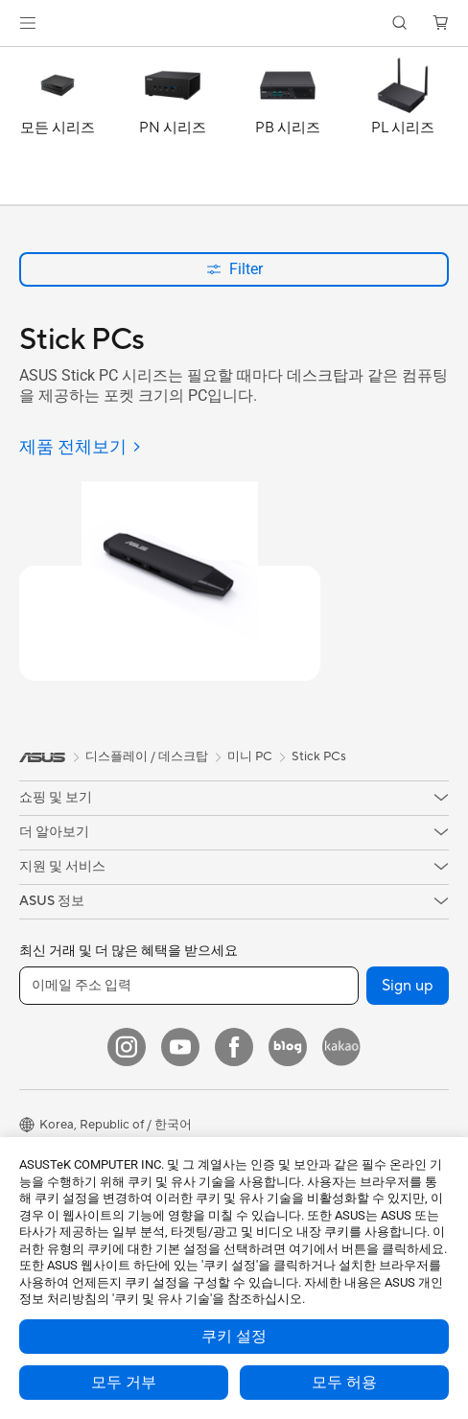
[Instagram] (126, 1047)
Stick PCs (319, 756)
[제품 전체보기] (80, 448)
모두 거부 (123, 1382)
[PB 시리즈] (287, 130)
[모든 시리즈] (57, 130)
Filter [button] (234, 269)
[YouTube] (180, 1047)
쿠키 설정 (234, 1336)
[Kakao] (341, 1047)
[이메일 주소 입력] (189, 985)
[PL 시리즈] (402, 130)
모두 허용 (344, 1382)
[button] (27, 23)
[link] (234, 23)
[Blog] (288, 1047)
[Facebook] (234, 1047)
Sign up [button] (407, 985)
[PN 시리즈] (172, 130)
